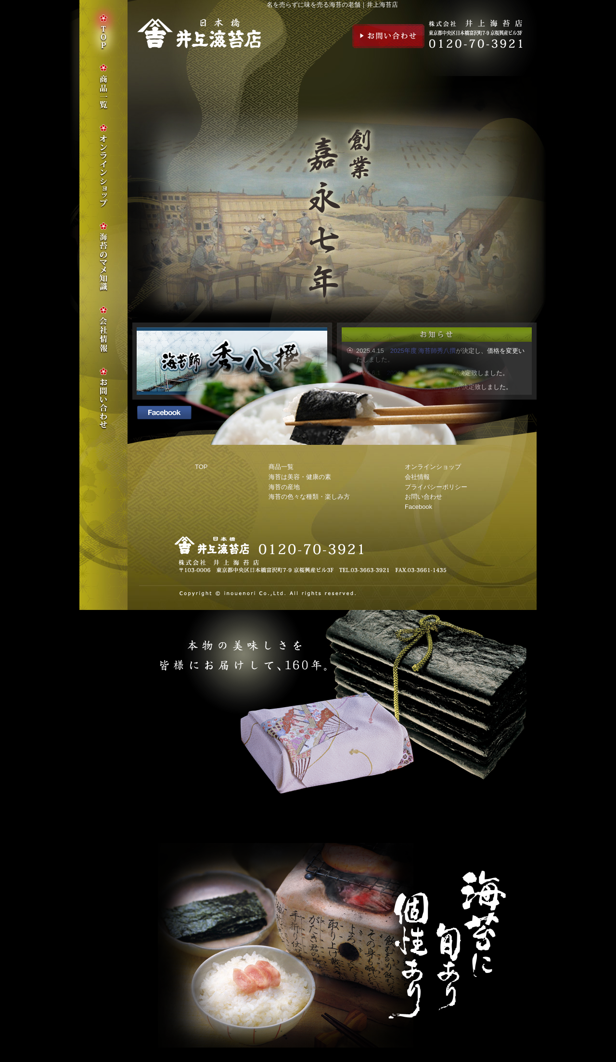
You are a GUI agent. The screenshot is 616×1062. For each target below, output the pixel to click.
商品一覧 (281, 466)
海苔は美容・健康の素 (300, 476)
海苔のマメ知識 (103, 257)
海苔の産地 (284, 487)
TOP (201, 466)
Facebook (418, 506)
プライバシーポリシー (436, 487)
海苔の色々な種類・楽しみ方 (309, 496)
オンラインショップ (433, 466)
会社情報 (417, 476)
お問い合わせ (388, 36)
